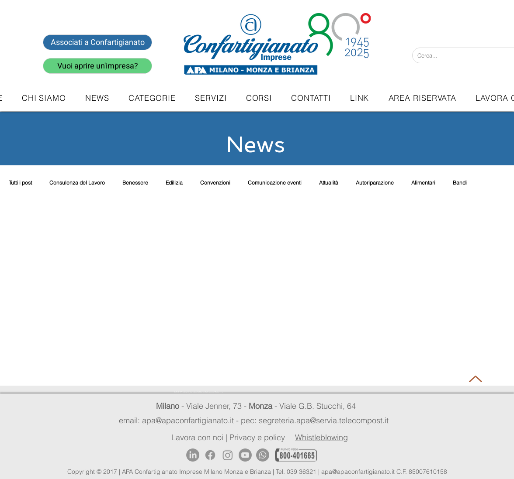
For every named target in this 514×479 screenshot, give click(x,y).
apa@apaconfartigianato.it (358, 472)
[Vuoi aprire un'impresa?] (97, 66)
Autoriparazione (375, 182)
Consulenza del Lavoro (77, 182)
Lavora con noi (197, 437)
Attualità (328, 182)
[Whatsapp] (262, 455)
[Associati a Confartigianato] (97, 42)
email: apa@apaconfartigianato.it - (180, 420)
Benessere (135, 182)
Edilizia (174, 182)
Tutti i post (20, 182)
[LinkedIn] (192, 455)
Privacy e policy (257, 437)
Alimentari (423, 182)
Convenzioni (215, 182)
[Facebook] (210, 455)
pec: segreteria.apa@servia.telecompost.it (317, 420)
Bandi (460, 182)
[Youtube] (245, 455)
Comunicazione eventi (275, 182)
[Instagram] (227, 455)
